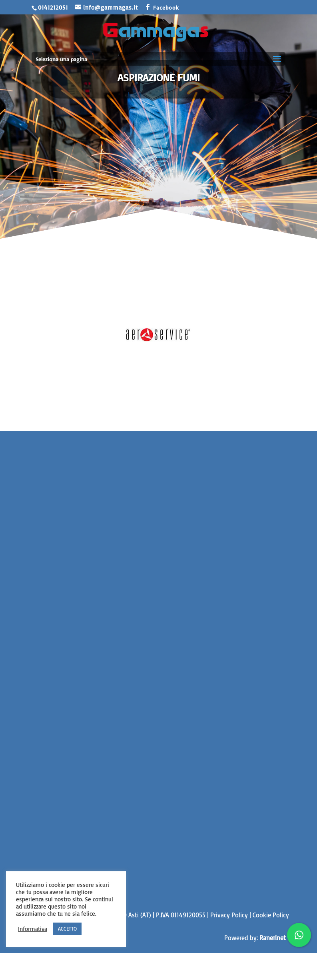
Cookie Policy (271, 915)
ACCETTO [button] (67, 928)
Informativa (32, 929)
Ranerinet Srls (278, 938)
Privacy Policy (229, 915)
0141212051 (53, 7)
